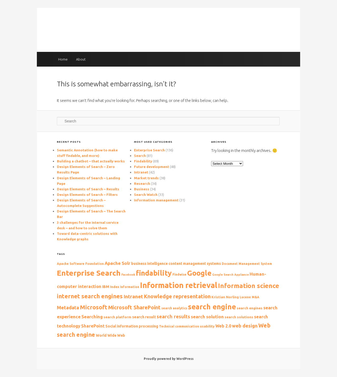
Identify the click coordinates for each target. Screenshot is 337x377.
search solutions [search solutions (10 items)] (239, 317)
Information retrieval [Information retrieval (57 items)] (178, 285)
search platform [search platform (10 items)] (117, 317)
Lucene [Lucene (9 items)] (245, 297)
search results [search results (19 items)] (173, 316)
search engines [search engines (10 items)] (249, 308)
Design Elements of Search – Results (88, 189)
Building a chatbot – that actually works (91, 161)
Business (141, 189)
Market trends (146, 178)
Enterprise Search (149, 150)
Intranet (141, 172)
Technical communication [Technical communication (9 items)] (179, 326)
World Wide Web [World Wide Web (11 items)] (110, 335)
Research (142, 183)
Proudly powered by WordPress (169, 358)
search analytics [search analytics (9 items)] (174, 308)
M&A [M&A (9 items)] (255, 297)
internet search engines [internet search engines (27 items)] (90, 296)
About (81, 59)
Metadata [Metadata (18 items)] (68, 307)
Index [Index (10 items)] (114, 287)
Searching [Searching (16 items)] (92, 316)
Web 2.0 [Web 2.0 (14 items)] (223, 326)
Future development (151, 166)
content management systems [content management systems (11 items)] (194, 263)
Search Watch (145, 194)
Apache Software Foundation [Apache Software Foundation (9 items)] (80, 263)
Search (140, 155)
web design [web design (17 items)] (244, 325)
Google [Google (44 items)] (199, 273)
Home (63, 59)
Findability (143, 161)
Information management (156, 200)
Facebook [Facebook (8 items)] (128, 274)
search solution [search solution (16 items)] (207, 316)
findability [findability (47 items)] (154, 273)
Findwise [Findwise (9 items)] (179, 274)
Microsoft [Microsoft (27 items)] (93, 307)
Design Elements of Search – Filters (87, 194)
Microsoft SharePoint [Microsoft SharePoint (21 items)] (134, 307)
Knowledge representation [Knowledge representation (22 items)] (177, 296)
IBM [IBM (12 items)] (105, 287)
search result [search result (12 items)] (144, 317)
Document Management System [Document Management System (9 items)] (247, 263)
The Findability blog (168, 27)
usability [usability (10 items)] (207, 326)
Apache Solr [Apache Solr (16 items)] (117, 263)
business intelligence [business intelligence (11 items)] (149, 263)
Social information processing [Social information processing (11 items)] (131, 326)
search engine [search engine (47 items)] (212, 306)
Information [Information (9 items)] (129, 287)
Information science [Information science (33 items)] (248, 285)
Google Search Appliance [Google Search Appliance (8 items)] (230, 274)
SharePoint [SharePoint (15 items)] (93, 326)
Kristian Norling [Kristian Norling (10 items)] (225, 297)
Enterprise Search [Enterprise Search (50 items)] (89, 273)
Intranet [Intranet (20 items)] (133, 296)
